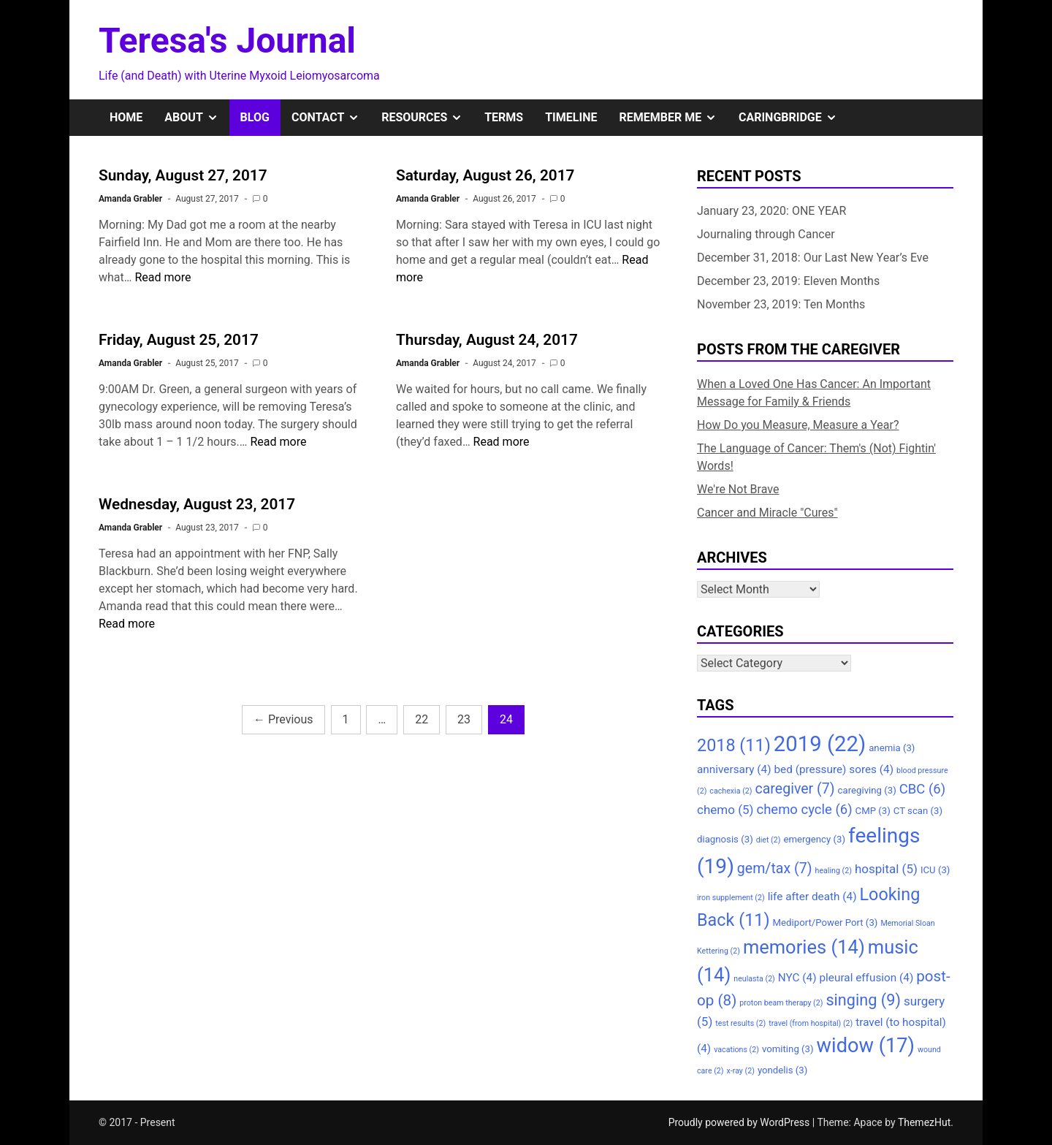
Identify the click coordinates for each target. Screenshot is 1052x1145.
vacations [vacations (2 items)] (736, 1049)
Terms (503, 117)
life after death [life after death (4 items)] (812, 896)
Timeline (571, 117)
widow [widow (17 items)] (866, 1045)
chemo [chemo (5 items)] (725, 809)
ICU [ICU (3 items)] (935, 869)
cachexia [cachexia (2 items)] (730, 791)
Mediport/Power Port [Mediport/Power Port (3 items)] (825, 922)
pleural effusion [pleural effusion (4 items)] (866, 977)
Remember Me (673, 117)
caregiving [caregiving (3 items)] (867, 790)
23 (463, 719)
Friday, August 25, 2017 (179, 340)
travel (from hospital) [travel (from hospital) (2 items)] (811, 1023)
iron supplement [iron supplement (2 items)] (731, 897)
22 (421, 719)
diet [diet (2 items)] (768, 840)
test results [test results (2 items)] (740, 1023)
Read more (162, 277)
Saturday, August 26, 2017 (485, 175)
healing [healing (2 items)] (833, 870)
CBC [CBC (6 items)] (922, 789)
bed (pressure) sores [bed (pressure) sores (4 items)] (833, 769)
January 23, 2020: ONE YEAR (771, 211)
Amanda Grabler (130, 199)
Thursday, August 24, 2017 (487, 340)
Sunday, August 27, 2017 (183, 175)
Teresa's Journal (227, 40)
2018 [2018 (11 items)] (734, 745)
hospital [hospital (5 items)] (886, 868)
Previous (283, 719)
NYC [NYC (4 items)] (797, 977)
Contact (330, 117)
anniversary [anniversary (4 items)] (734, 769)
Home (126, 117)
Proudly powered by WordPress (740, 1122)
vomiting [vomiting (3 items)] (788, 1048)
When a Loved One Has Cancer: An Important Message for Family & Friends (814, 392)
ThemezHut (924, 1122)
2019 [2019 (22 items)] (820, 743)
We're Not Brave (738, 489)
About (196, 117)
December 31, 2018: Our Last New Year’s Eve (813, 258)
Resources (427, 117)
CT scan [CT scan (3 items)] (917, 810)
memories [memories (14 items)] (804, 947)
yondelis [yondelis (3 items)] (782, 1070)
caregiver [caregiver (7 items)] (794, 788)
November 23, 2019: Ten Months (781, 304)
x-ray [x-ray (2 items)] (741, 1071)
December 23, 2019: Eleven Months (788, 281)
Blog (255, 117)
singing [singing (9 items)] (863, 1000)
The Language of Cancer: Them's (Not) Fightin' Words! (816, 457)
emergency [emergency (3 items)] (814, 839)
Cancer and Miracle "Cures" (767, 513)
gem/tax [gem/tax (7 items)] (774, 868)
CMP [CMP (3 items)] (873, 810)
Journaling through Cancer (766, 234)
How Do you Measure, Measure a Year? (798, 425)
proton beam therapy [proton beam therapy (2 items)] (781, 1003)
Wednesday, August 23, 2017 (197, 504)
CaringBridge (793, 117)
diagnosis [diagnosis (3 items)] (725, 839)
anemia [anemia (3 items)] (892, 747)
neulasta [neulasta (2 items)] (754, 979)
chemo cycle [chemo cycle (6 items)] (804, 810)
